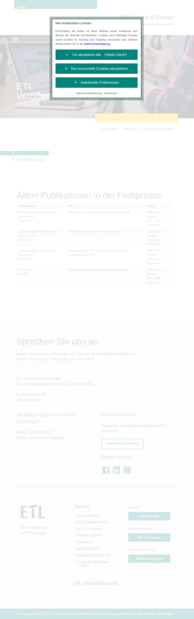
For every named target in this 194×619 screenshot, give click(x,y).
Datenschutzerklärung (97, 44)
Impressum (110, 93)
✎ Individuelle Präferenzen (96, 82)
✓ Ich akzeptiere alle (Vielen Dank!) (96, 55)
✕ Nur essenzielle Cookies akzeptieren (96, 68)
